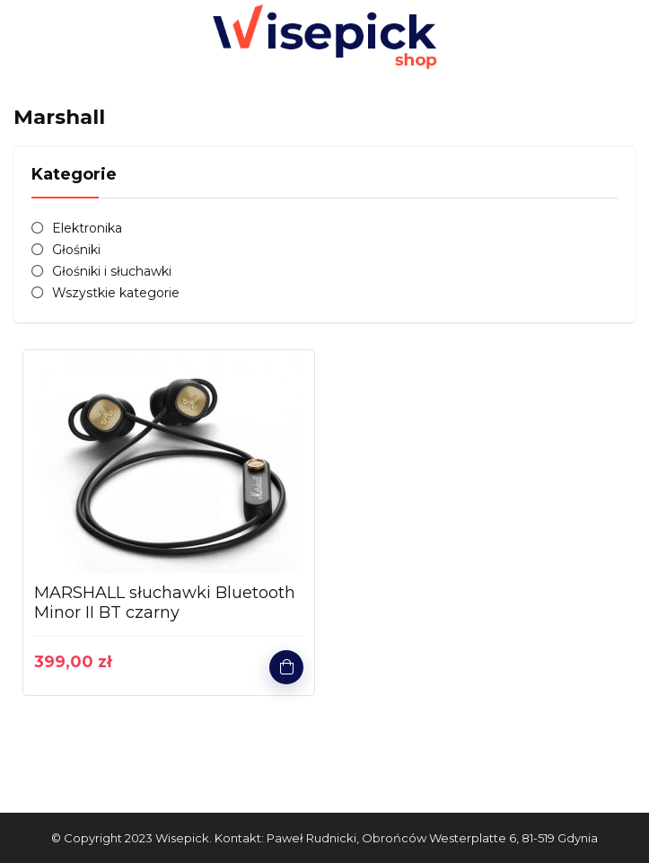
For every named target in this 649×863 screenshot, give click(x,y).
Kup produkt (287, 667)
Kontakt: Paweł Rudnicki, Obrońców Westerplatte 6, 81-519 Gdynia (406, 838)
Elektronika (87, 228)
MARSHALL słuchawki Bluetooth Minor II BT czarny (164, 602)
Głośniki (76, 250)
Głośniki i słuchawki (111, 271)
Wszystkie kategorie (116, 293)
